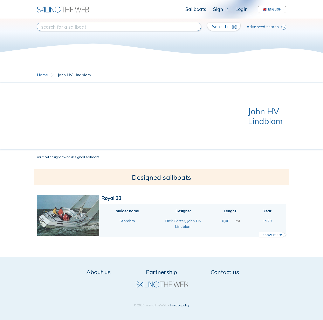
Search (224, 26)
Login (241, 9)
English (272, 9)
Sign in (220, 9)
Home (42, 74)
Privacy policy (180, 305)
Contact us (225, 272)
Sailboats (195, 9)
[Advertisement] (142, 116)
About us (98, 272)
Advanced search (266, 27)
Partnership (161, 272)
